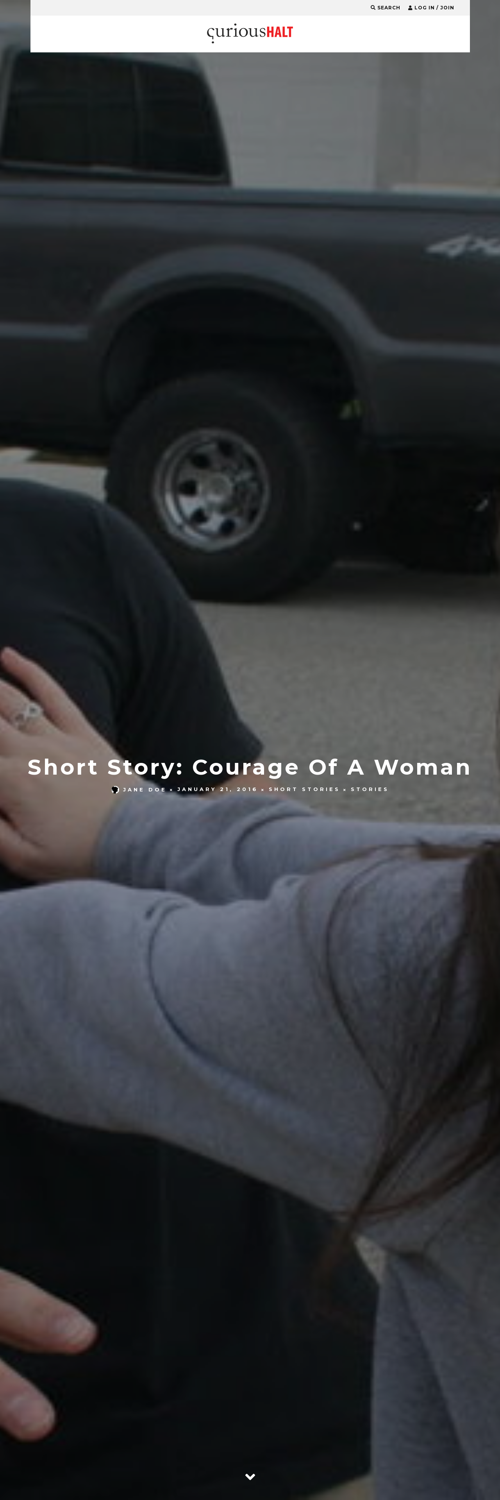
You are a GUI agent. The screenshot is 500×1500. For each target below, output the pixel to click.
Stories (370, 789)
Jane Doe (139, 789)
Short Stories (304, 789)
